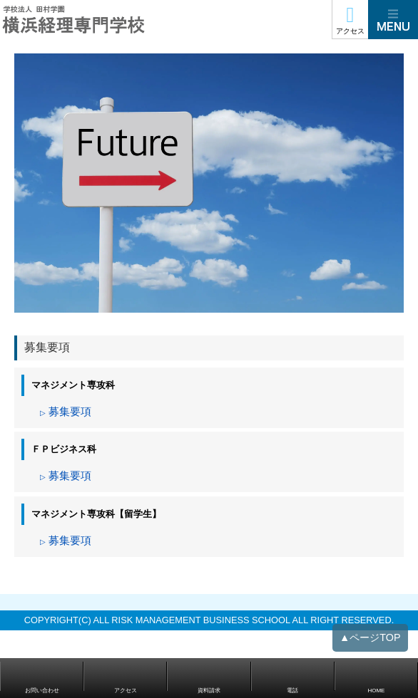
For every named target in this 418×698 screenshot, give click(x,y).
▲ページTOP (370, 643)
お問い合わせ (42, 690)
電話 (292, 690)
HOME (375, 690)
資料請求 (209, 690)
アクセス (350, 31)
